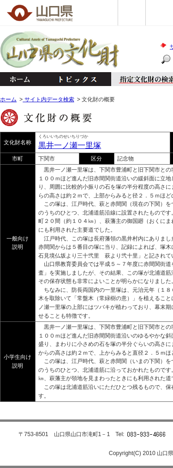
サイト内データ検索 (48, 99)
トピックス (75, 79)
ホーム (19, 79)
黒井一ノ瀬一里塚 (69, 145)
